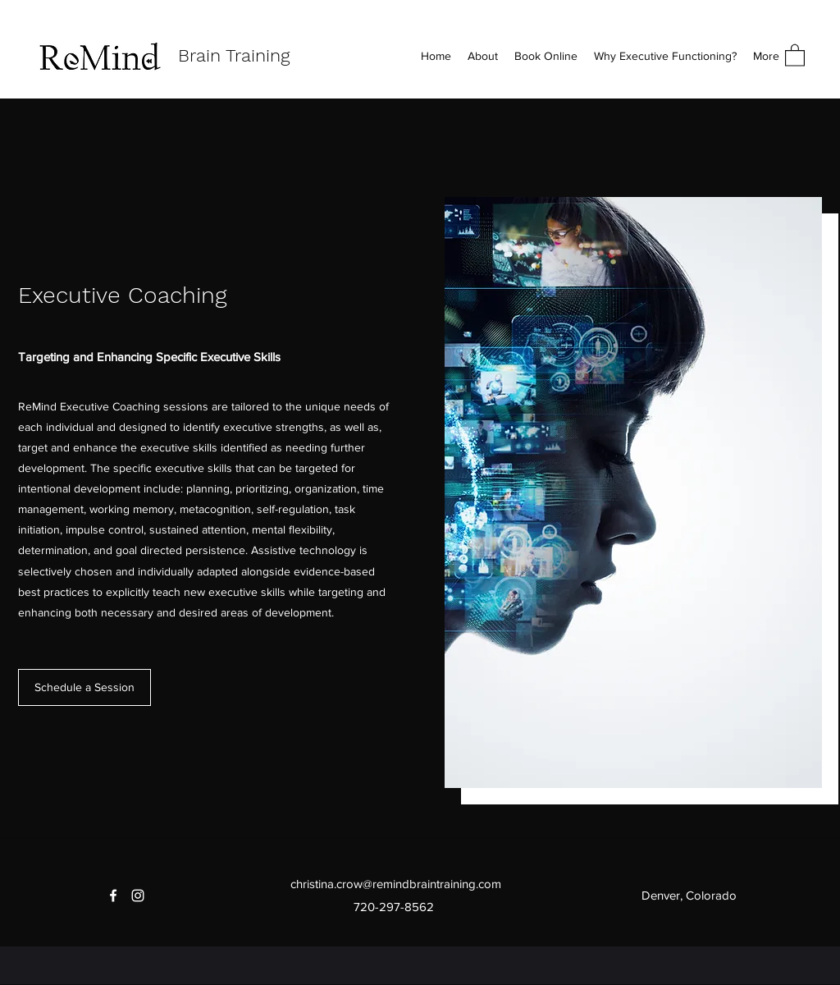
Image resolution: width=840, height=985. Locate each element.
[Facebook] (113, 895)
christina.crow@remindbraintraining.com (395, 884)
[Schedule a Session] (84, 687)
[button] (795, 54)
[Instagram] (138, 895)
